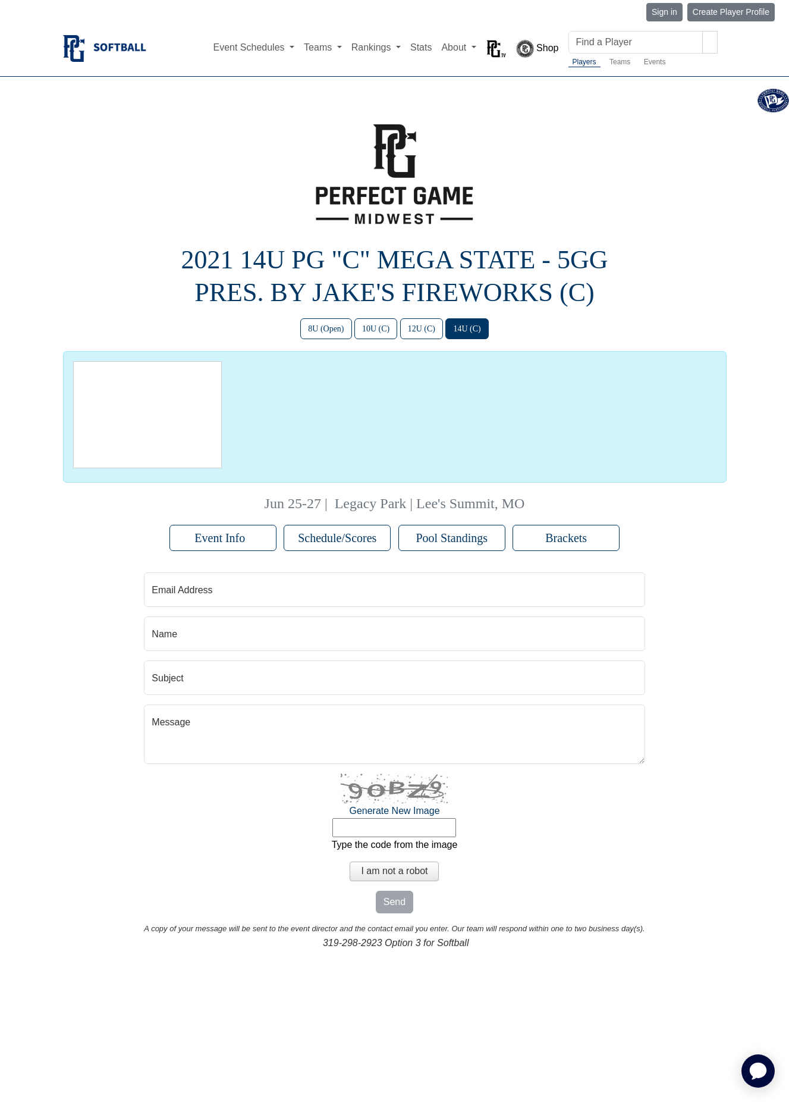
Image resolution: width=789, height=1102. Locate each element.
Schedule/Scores (337, 537)
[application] (758, 1071)
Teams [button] (319, 47)
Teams (619, 62)
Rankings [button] (372, 47)
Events (655, 62)
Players (584, 62)
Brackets (566, 537)
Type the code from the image (395, 845)
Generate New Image (394, 811)
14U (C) (466, 328)
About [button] (455, 47)
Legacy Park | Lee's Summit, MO (430, 503)
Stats (421, 47)
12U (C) (421, 328)
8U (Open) (326, 328)
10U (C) (375, 328)
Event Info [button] (222, 537)
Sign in (664, 12)
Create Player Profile (731, 12)
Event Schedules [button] (250, 47)
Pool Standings (452, 537)
